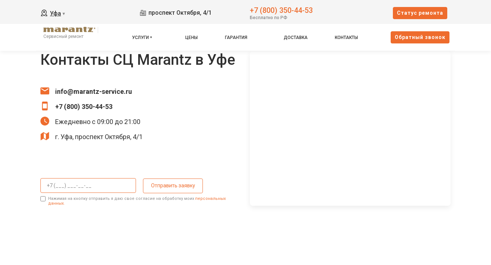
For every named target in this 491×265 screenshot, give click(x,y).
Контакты (346, 37)
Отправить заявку (172, 185)
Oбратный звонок (420, 37)
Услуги (140, 37)
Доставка (296, 37)
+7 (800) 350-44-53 (281, 10)
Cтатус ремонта (420, 13)
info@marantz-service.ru (93, 91)
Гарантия (236, 37)
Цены (191, 37)
